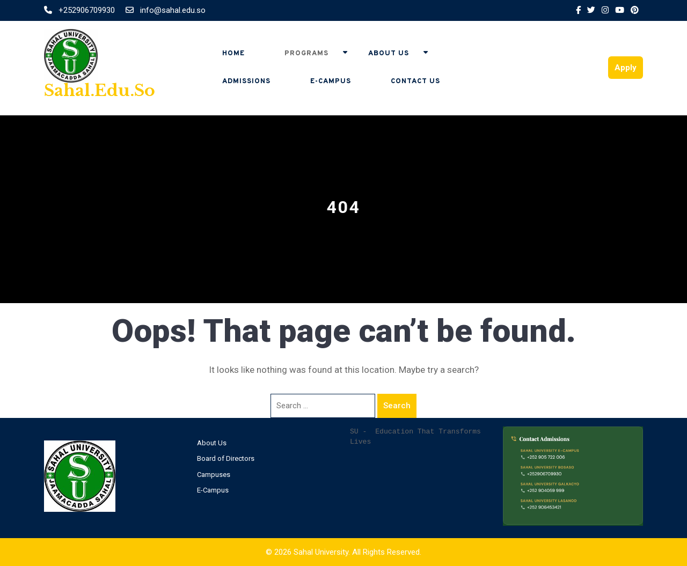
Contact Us (415, 81)
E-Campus (330, 81)
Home (233, 53)
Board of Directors (225, 458)
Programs (306, 53)
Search (397, 405)
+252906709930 (80, 10)
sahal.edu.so (99, 90)
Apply (626, 67)
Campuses (213, 475)
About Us (388, 53)
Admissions (246, 81)
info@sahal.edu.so (166, 10)
